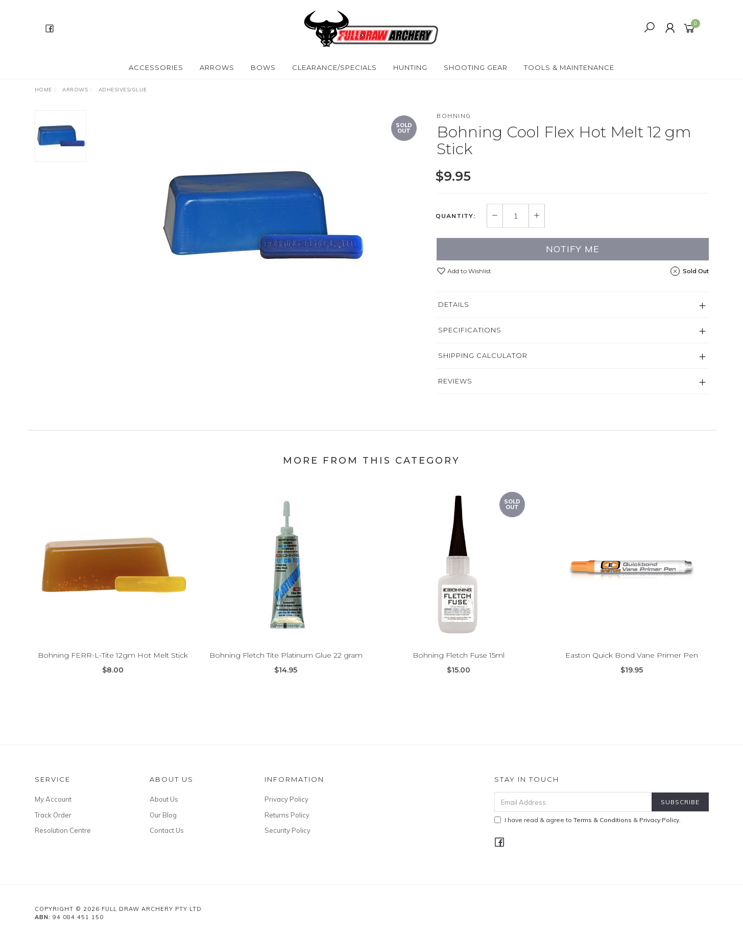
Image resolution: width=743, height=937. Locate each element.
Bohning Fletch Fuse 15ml (459, 665)
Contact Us (167, 830)
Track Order (53, 815)
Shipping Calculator (483, 355)
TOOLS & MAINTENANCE (569, 67)
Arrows (217, 67)
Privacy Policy (286, 799)
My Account (53, 799)
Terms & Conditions (602, 820)
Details (453, 304)
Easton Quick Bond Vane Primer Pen (631, 665)
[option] (261, 216)
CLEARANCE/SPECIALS (334, 67)
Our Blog (163, 815)
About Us (164, 799)
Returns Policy (287, 815)
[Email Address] (573, 802)
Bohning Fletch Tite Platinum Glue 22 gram (286, 665)
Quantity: (455, 216)
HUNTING (410, 67)
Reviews (455, 381)
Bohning (454, 115)
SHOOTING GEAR (476, 67)
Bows (263, 67)
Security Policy (287, 830)
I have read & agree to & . (587, 820)
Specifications (469, 330)
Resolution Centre (63, 830)
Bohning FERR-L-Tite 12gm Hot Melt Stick (113, 665)
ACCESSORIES (156, 67)
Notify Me (573, 249)
